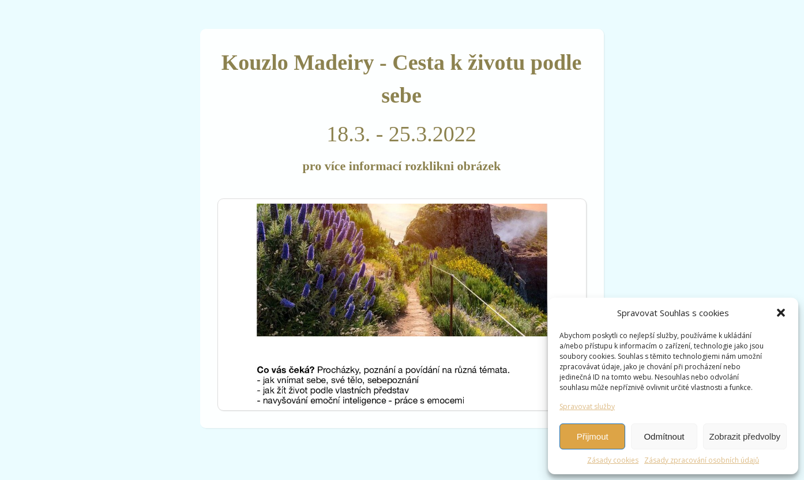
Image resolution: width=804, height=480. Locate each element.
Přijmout (592, 436)
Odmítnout (664, 436)
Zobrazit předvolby (744, 436)
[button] (781, 312)
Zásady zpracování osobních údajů (701, 460)
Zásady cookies (612, 460)
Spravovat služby (587, 406)
